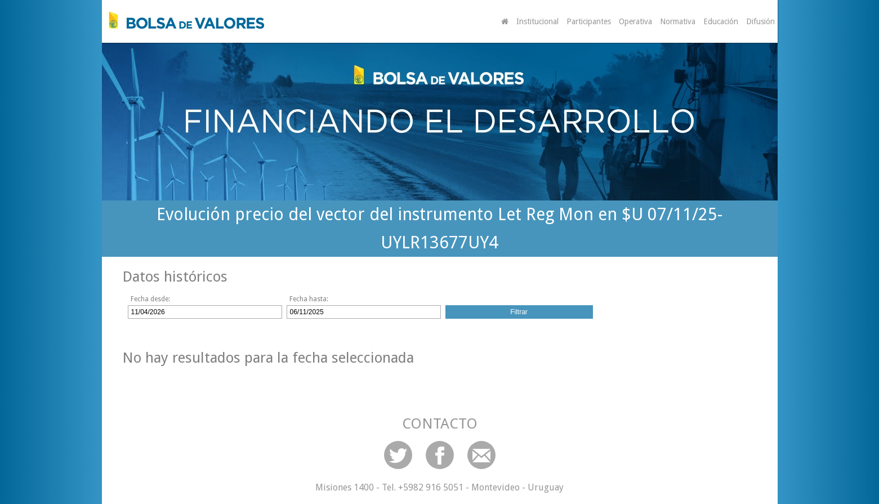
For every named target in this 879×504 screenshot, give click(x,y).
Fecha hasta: (308, 299)
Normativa (677, 21)
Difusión (760, 21)
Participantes (588, 21)
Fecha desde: (150, 299)
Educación (720, 21)
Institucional (537, 21)
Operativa (635, 21)
